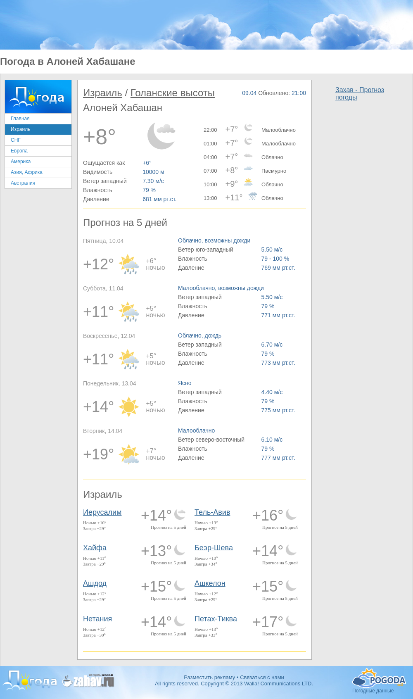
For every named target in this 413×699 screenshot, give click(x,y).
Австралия (23, 183)
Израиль (20, 129)
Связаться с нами (262, 677)
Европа (19, 151)
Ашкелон (210, 583)
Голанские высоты (173, 92)
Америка (21, 161)
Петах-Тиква (216, 619)
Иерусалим (102, 512)
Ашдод (95, 583)
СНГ (16, 140)
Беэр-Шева (214, 548)
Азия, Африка (27, 172)
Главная (20, 118)
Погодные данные (379, 678)
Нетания (97, 619)
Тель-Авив (212, 512)
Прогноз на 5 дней (168, 527)
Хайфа (95, 548)
